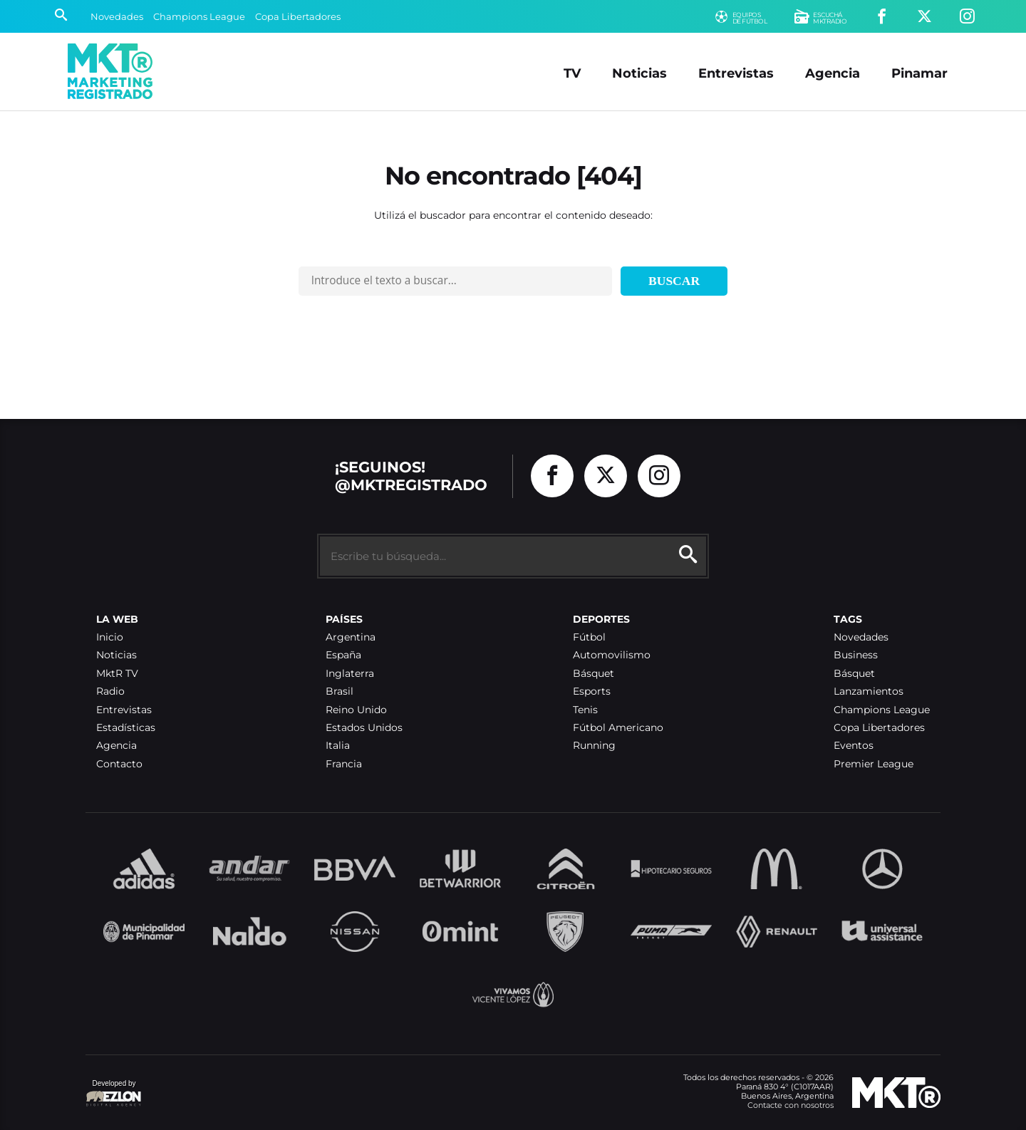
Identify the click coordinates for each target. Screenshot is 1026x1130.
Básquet (593, 673)
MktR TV (117, 673)
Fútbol (589, 637)
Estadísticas (125, 727)
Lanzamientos (868, 691)
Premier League (873, 764)
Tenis (585, 710)
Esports (592, 691)
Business (856, 655)
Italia (338, 745)
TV (572, 73)
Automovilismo (612, 655)
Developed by (114, 1094)
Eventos (854, 745)
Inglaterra (350, 673)
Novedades (116, 16)
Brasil (339, 691)
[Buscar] (61, 16)
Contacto (119, 764)
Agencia (832, 73)
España (343, 655)
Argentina (350, 637)
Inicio (109, 637)
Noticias (639, 73)
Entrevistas (736, 73)
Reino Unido (356, 710)
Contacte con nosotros (790, 1105)
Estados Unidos (364, 727)
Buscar (674, 281)
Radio (110, 691)
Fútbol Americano (618, 727)
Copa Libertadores (298, 16)
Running (594, 745)
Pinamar (919, 73)
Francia (344, 764)
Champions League (199, 16)
